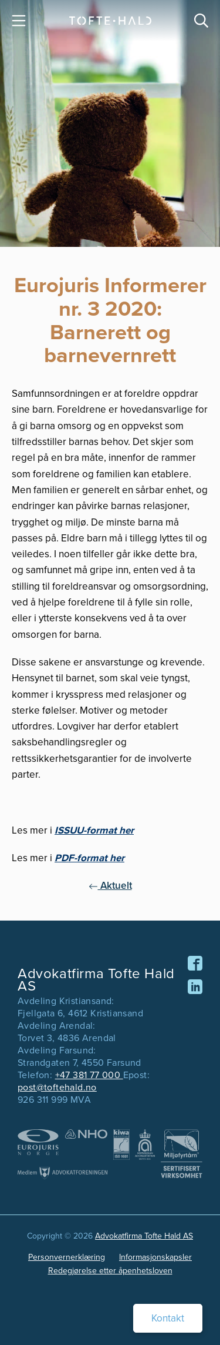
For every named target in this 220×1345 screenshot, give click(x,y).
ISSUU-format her (94, 830)
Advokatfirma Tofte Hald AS (144, 1236)
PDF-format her (89, 858)
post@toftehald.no (57, 1087)
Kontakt (167, 1318)
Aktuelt (110, 885)
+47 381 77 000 (89, 1075)
